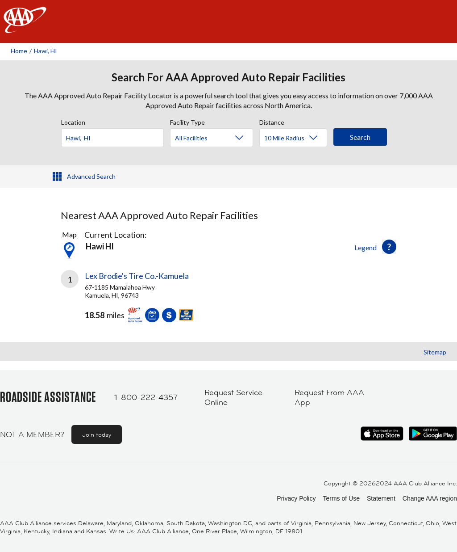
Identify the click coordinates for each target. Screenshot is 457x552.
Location (73, 121)
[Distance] (296, 138)
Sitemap (435, 352)
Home (19, 51)
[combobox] (115, 135)
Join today (96, 434)
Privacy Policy (296, 498)
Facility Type (187, 121)
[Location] (112, 137)
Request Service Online (233, 397)
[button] (389, 247)
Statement (381, 498)
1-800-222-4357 (146, 397)
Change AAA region (430, 498)
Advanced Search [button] (91, 176)
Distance (271, 121)
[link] (144, 300)
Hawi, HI (45, 51)
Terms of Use (341, 498)
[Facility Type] (218, 138)
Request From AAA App (329, 397)
